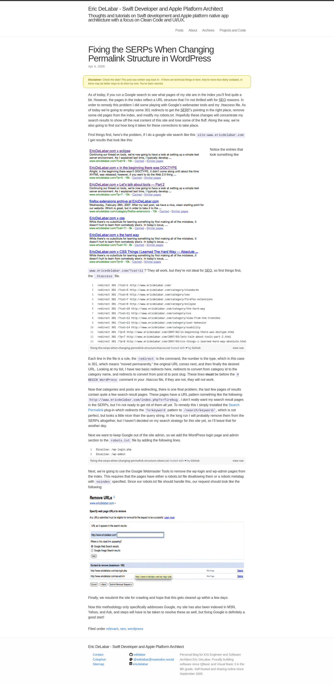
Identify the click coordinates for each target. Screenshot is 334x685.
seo (123, 625)
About (193, 30)
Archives (208, 30)
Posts (179, 30)
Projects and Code (233, 30)
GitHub (196, 347)
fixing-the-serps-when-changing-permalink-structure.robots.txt (130, 458)
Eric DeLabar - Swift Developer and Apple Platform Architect (155, 9)
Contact (98, 651)
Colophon (99, 656)
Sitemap (98, 661)
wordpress (135, 625)
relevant (112, 625)
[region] (167, 312)
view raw (238, 347)
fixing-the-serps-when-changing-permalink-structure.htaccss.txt (130, 347)
